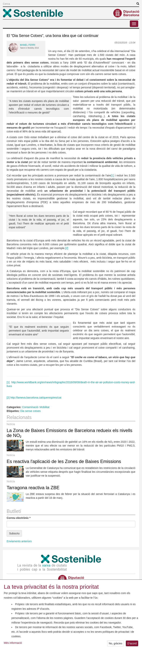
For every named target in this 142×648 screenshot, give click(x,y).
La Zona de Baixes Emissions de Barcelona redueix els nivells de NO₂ (69, 433)
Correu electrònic (18, 517)
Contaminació (30, 407)
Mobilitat (44, 407)
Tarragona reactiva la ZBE (33, 487)
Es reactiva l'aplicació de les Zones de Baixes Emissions (64, 461)
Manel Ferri (27, 45)
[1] (112, 175)
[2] (66, 248)
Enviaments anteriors (19, 541)
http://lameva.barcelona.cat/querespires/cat (35, 397)
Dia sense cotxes (30, 410)
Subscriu (14, 533)
